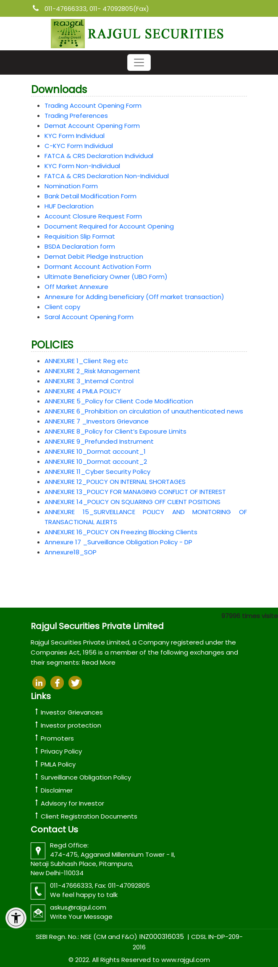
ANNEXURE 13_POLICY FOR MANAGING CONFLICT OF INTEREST (135, 491)
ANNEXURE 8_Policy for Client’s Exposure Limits (115, 431)
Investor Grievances (72, 712)
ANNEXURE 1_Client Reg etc (86, 360)
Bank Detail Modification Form (90, 196)
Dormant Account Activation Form (98, 266)
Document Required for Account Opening (109, 226)
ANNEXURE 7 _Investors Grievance (97, 421)
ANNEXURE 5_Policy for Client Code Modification (119, 401)
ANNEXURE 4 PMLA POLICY (83, 391)
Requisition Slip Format (80, 236)
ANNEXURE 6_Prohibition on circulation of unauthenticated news (144, 411)
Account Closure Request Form (93, 216)
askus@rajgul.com (78, 907)
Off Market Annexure (76, 286)
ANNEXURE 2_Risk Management (92, 371)
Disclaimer (57, 790)
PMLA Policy (58, 764)
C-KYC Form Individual (79, 145)
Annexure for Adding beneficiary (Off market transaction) (134, 296)
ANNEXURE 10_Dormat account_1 (95, 451)
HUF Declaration (69, 206)
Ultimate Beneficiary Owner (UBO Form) (106, 276)
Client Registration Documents (89, 816)
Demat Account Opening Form (92, 125)
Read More (98, 662)
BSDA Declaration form (80, 246)
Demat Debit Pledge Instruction (94, 256)
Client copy (62, 306)
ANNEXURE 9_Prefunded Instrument (99, 441)
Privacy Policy (61, 751)
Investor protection (71, 725)
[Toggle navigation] (139, 62)
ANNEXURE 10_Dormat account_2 (96, 461)
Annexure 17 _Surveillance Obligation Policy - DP (118, 542)
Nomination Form (71, 186)
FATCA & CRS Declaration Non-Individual (107, 176)
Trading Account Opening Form (93, 105)
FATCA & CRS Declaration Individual (99, 155)
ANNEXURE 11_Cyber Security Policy (97, 471)
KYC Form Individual (75, 135)
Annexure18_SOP (71, 552)
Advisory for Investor (72, 803)
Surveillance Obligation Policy (86, 777)
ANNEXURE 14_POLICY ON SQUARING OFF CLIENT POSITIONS (132, 501)
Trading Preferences (76, 115)
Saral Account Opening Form (89, 316)
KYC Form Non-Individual (82, 165)
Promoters (57, 738)
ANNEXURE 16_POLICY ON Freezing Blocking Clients (121, 532)
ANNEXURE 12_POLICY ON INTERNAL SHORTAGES (115, 481)
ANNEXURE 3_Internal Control (89, 381)
